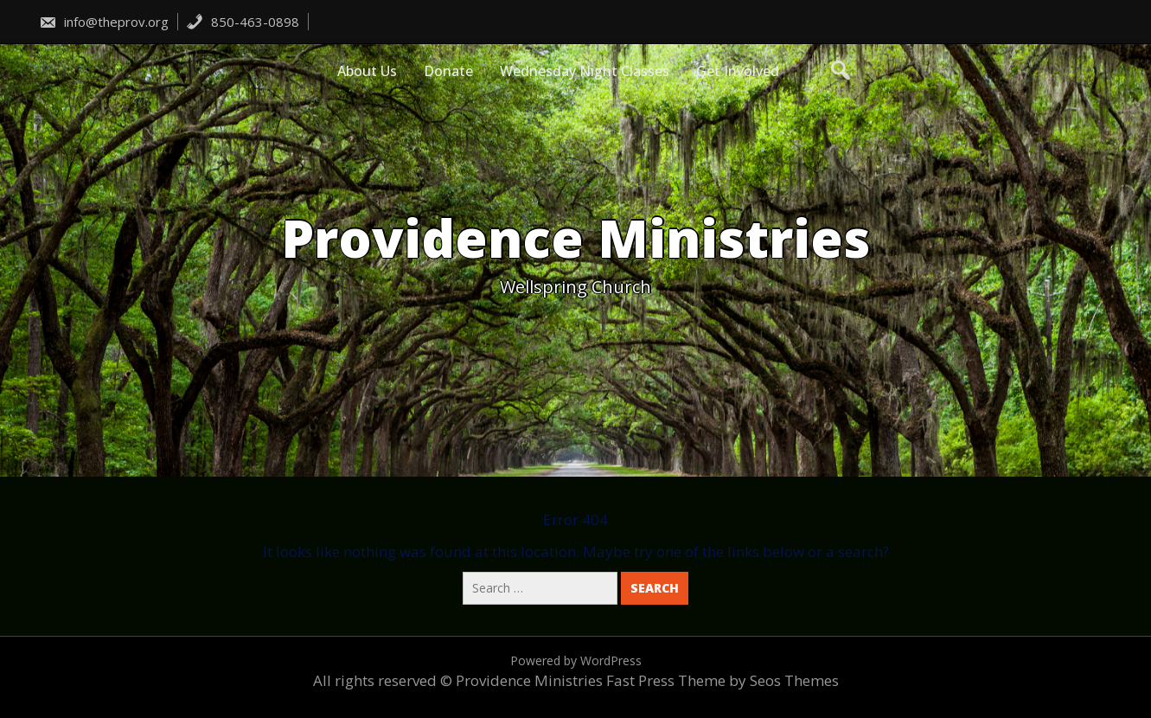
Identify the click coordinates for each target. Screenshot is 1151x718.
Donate (448, 70)
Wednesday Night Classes (584, 70)
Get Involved (737, 70)
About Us (367, 70)
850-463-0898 (242, 21)
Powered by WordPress (576, 660)
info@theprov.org (104, 21)
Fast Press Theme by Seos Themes (722, 680)
